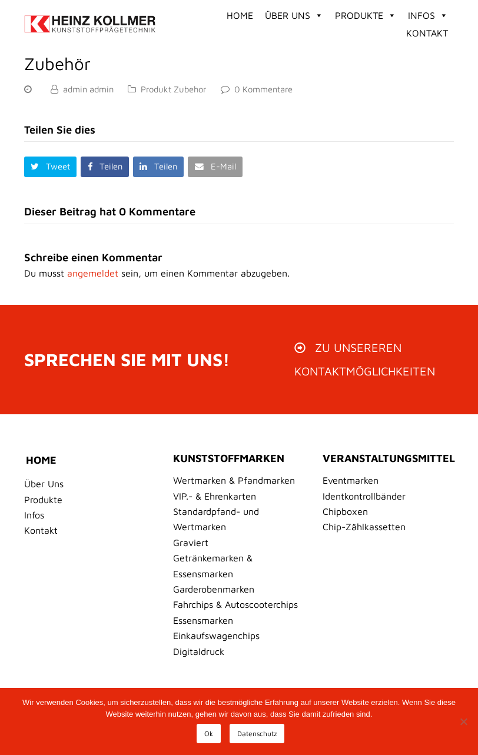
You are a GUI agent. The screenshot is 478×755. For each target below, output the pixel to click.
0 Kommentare (263, 89)
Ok (208, 733)
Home (240, 15)
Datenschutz (257, 733)
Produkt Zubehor (174, 89)
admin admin (88, 89)
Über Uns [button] (294, 15)
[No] (463, 721)
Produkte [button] (365, 15)
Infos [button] (428, 15)
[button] (50, 167)
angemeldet (92, 273)
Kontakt (427, 33)
